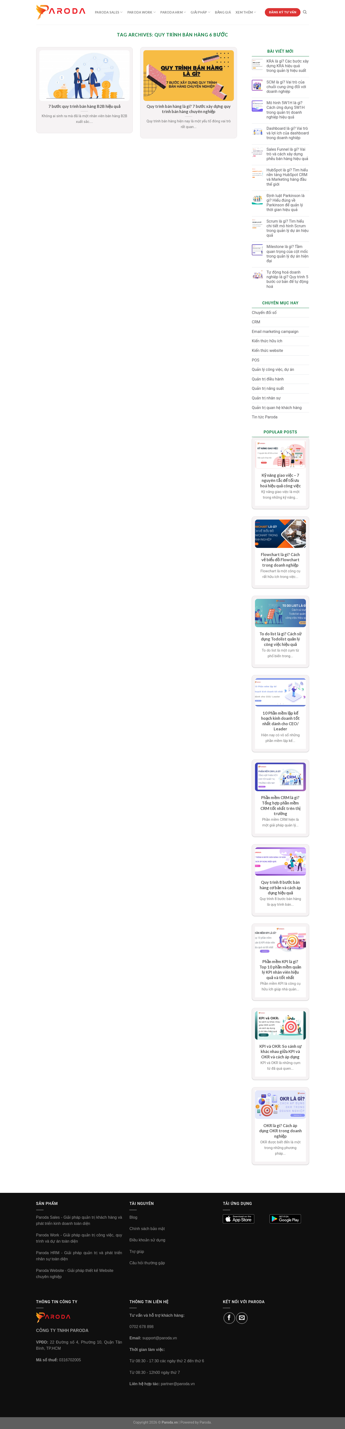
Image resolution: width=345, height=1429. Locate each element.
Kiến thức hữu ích (267, 341)
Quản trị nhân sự (266, 398)
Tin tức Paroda (265, 417)
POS (255, 360)
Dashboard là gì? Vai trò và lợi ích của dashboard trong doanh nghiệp (288, 133)
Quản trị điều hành (268, 379)
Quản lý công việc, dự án (273, 369)
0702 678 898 (141, 1327)
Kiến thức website (267, 350)
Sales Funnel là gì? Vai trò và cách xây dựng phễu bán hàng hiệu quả (287, 154)
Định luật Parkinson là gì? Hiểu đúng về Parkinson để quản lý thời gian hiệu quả (286, 202)
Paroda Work (141, 12)
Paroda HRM (173, 12)
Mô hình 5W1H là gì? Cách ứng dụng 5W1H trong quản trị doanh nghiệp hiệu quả (286, 109)
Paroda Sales (109, 12)
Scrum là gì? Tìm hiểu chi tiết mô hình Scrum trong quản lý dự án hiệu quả (288, 228)
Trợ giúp (136, 1251)
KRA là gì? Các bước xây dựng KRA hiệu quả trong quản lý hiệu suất (288, 66)
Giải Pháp (200, 12)
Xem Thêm (246, 12)
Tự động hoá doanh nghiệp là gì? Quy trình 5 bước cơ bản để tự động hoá (287, 279)
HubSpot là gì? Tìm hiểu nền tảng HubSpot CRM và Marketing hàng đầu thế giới (287, 177)
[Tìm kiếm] (304, 12)
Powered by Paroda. (196, 1422)
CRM (256, 322)
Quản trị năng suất (268, 388)
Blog (133, 1217)
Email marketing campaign (275, 331)
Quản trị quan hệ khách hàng (277, 407)
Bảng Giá (223, 12)
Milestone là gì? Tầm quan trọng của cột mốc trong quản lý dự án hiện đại (288, 253)
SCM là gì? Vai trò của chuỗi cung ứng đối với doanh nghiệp (286, 87)
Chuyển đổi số (264, 312)
